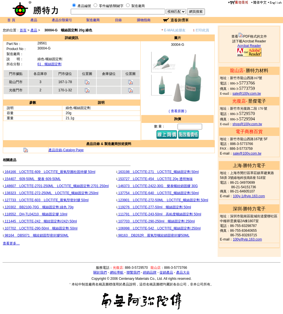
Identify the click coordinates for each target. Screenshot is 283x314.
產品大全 (183, 272)
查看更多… (11, 243)
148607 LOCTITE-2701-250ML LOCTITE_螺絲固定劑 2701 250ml (56, 186)
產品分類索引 (62, 20)
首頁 (23, 30)
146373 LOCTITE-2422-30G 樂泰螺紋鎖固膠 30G (157, 186)
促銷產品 (166, 272)
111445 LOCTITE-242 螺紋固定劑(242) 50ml (40, 221)
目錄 (118, 20)
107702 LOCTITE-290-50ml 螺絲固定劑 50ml (40, 228)
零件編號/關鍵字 (111, 6)
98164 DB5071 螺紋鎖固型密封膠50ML (36, 235)
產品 (33, 20)
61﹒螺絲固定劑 (49, 64)
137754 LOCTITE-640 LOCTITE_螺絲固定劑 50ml (158, 193)
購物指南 (144, 20)
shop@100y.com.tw (247, 124)
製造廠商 (138, 6)
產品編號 (84, 6)
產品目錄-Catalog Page (66, 150)
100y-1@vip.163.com (249, 196)
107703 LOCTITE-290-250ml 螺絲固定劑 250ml (156, 221)
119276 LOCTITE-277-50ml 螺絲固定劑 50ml (154, 207)
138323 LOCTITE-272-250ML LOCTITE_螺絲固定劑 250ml (51, 193)
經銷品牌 (149, 272)
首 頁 (11, 20)
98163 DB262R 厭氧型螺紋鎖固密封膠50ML (153, 235)
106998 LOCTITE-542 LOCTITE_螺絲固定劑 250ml (158, 228)
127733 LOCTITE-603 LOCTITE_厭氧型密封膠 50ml (46, 200)
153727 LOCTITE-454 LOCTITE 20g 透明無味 (155, 179)
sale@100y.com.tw (247, 94)
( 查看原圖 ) (178, 111)
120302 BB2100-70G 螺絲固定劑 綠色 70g (38, 207)
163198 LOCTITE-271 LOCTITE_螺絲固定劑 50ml (158, 172)
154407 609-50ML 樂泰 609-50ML (32, 179)
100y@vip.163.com (247, 239)
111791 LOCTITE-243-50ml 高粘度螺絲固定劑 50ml (159, 214)
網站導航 (116, 272)
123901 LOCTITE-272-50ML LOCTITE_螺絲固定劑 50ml (162, 200)
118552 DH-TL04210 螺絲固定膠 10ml (35, 214)
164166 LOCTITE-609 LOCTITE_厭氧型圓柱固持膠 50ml (49, 172)
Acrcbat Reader (249, 46)
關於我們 (100, 272)
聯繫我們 (133, 272)
